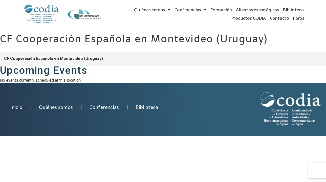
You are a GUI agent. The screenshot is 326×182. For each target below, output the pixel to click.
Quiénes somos (152, 10)
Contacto (279, 18)
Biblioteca (293, 10)
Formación (221, 10)
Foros (298, 18)
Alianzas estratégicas (257, 10)
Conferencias (190, 10)
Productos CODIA (248, 18)
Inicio (16, 107)
